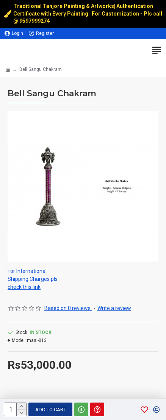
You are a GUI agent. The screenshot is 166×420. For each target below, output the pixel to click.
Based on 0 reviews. (68, 308)
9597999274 (35, 21)
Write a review (114, 308)
